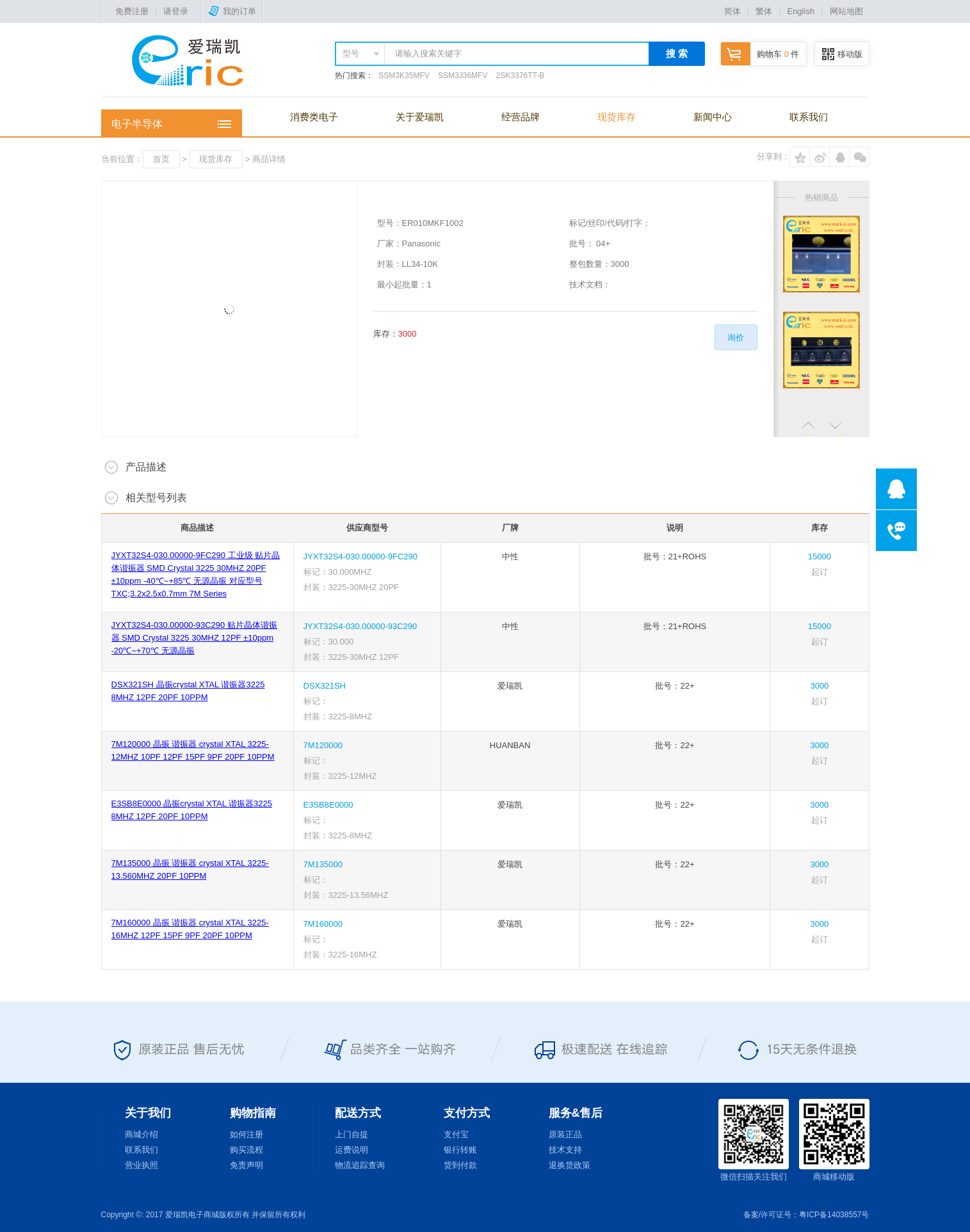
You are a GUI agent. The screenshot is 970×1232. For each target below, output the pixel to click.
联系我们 (808, 116)
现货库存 (616, 116)
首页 (161, 159)
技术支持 (565, 1150)
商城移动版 (834, 1140)
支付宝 (456, 1134)
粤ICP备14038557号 (834, 1214)
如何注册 (246, 1134)
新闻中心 (712, 116)
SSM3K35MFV (403, 75)
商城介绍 (141, 1134)
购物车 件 (760, 54)
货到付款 (460, 1165)
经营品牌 (520, 116)
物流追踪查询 (360, 1165)
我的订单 (232, 11)
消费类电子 (314, 116)
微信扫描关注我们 (753, 1140)
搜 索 (677, 53)
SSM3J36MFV (462, 75)
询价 (735, 337)
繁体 (764, 11)
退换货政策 (569, 1165)
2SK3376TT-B (520, 75)
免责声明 (246, 1165)
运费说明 (351, 1150)
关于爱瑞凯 (420, 116)
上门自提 (351, 1134)
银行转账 (460, 1150)
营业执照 (141, 1165)
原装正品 (565, 1134)
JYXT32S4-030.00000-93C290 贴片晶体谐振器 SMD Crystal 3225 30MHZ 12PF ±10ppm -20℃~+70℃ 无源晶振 (194, 637)
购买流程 (246, 1150)
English (800, 11)
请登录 (175, 11)
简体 (732, 11)
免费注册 (132, 11)
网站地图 (846, 11)
